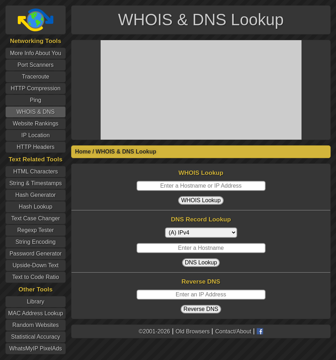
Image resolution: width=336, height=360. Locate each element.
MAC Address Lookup (35, 313)
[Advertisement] (201, 90)
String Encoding (36, 242)
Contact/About (233, 331)
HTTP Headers (35, 147)
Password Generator (36, 254)
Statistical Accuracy (35, 337)
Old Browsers (193, 331)
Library (35, 302)
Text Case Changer (35, 218)
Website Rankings (36, 123)
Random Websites (35, 325)
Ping (35, 100)
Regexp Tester (35, 230)
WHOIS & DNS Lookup (126, 152)
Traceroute (35, 77)
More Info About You (35, 53)
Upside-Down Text (35, 265)
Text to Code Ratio (35, 277)
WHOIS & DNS (35, 112)
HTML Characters (35, 171)
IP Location (35, 135)
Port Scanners (35, 65)
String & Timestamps (35, 183)
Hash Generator (35, 195)
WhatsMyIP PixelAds (35, 348)
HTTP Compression (35, 88)
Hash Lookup (35, 207)
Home (83, 152)
